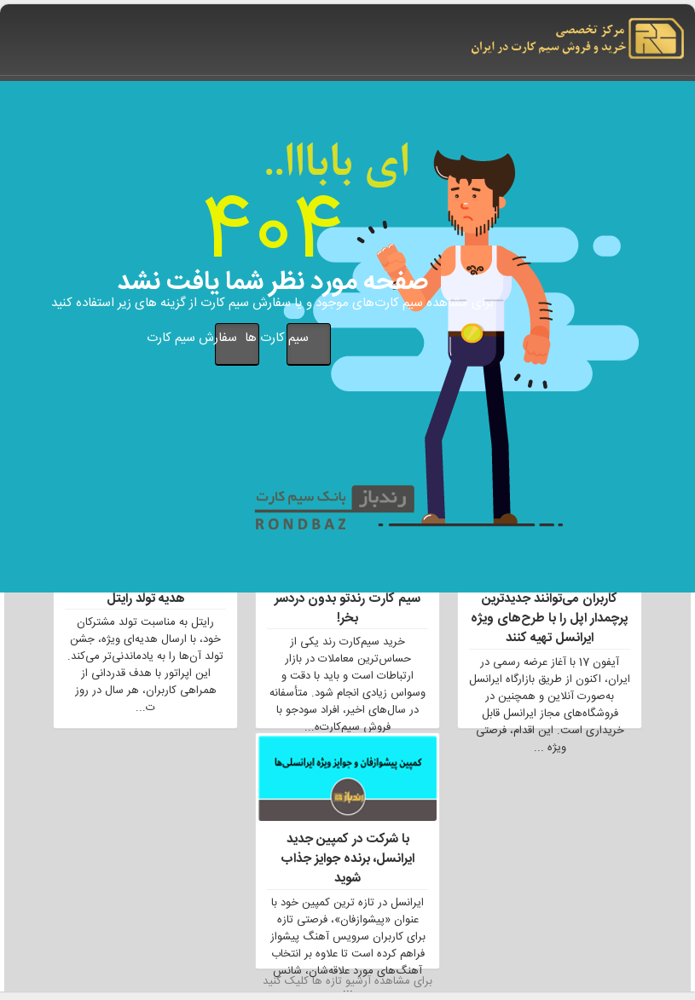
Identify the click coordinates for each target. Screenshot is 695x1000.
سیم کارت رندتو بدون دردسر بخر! (347, 608)
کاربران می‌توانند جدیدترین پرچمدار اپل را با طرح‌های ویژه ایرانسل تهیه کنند (549, 619)
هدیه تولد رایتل (146, 599)
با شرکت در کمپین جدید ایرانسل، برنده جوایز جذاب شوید (347, 859)
